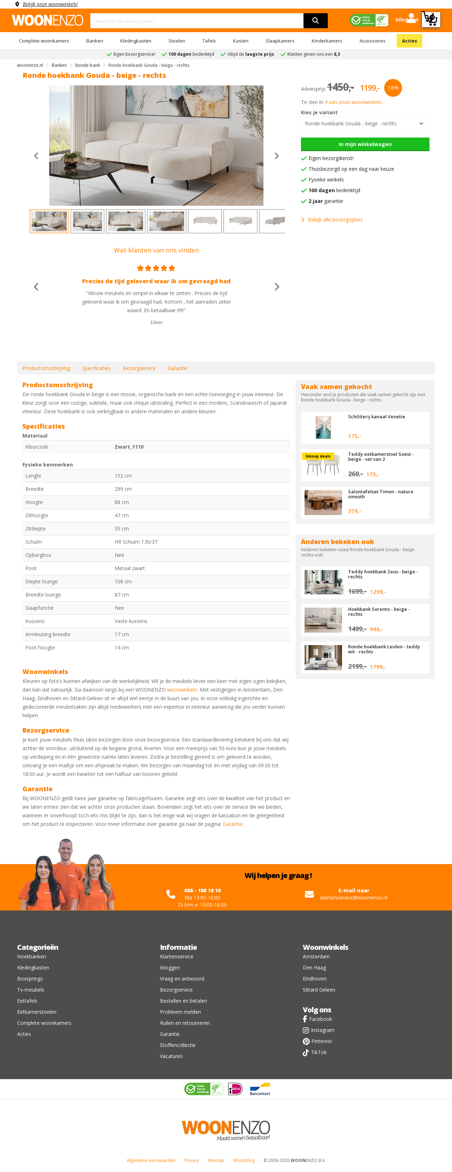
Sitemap (216, 1160)
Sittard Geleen (319, 989)
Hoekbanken (31, 956)
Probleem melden (180, 1011)
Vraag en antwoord (182, 978)
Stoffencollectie (178, 1045)
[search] (315, 20)
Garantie (177, 368)
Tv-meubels (30, 989)
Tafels (209, 41)
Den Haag (314, 967)
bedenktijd (334, 190)
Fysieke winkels (326, 179)
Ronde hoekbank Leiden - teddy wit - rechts (384, 649)
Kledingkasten (135, 41)
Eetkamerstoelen (36, 1011)
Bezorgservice (139, 368)
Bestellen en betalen (183, 1000)
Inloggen (170, 967)
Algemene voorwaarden (151, 1160)
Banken (94, 41)
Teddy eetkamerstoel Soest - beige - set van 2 (381, 456)
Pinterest (321, 1041)
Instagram (323, 1030)
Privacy (192, 1160)
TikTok (319, 1052)
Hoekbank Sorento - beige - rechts (379, 611)
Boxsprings (30, 978)
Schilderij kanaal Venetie (376, 416)
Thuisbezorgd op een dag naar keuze (351, 168)
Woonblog (244, 1160)
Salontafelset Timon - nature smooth (380, 494)
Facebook (320, 1019)
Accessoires (373, 41)
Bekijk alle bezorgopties (332, 219)
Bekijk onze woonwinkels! (51, 4)
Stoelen (177, 41)
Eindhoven (315, 978)
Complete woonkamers (44, 41)
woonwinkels (182, 689)
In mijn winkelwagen (365, 144)
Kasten (240, 41)
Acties (409, 41)
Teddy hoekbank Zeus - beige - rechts (383, 574)
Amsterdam (316, 956)
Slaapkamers (280, 41)
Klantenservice (177, 956)
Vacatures (171, 1056)
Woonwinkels (325, 947)
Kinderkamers (327, 41)
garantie (325, 201)
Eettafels (27, 1000)
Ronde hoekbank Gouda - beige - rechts (351, 123)
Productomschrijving (46, 368)
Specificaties (96, 368)
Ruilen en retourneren (185, 1022)
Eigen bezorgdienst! (330, 158)
